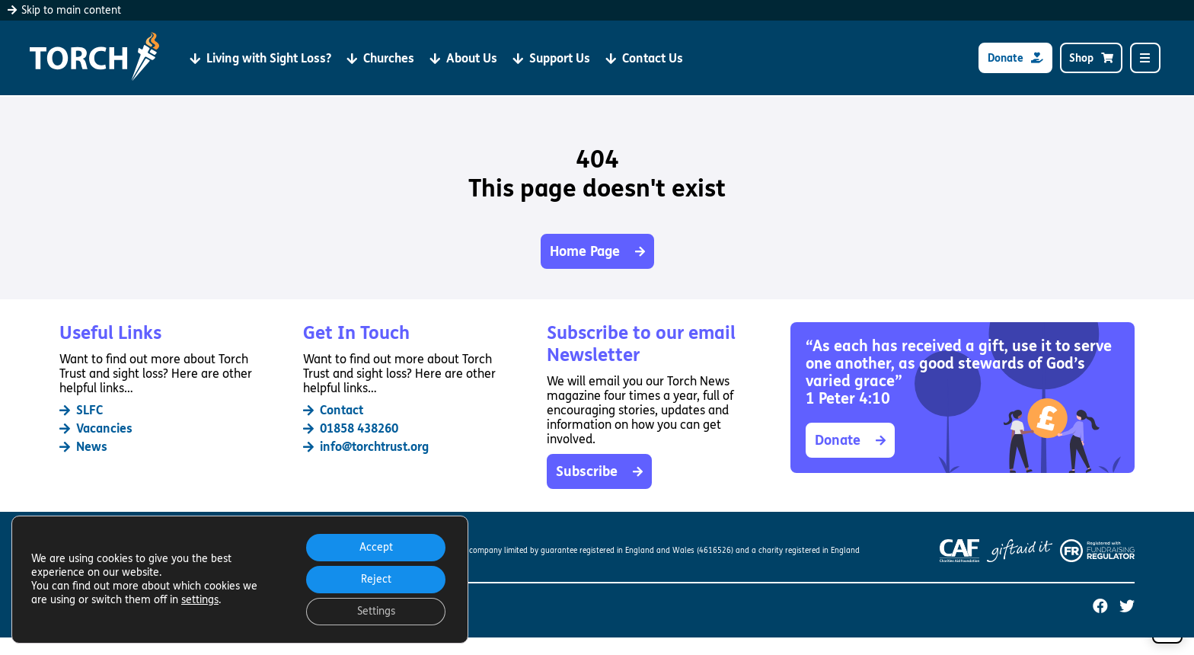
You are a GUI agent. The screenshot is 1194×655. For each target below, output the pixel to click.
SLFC (81, 410)
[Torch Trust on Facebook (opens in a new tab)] (1100, 607)
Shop (1091, 58)
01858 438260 (350, 428)
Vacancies (95, 428)
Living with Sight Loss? (260, 58)
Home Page (597, 251)
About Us (463, 58)
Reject (376, 579)
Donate (1015, 58)
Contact (333, 410)
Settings (376, 611)
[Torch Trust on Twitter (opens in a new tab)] (1127, 607)
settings (200, 599)
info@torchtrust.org (366, 446)
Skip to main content (64, 10)
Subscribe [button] (599, 471)
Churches (380, 58)
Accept (376, 547)
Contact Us (644, 58)
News (83, 446)
